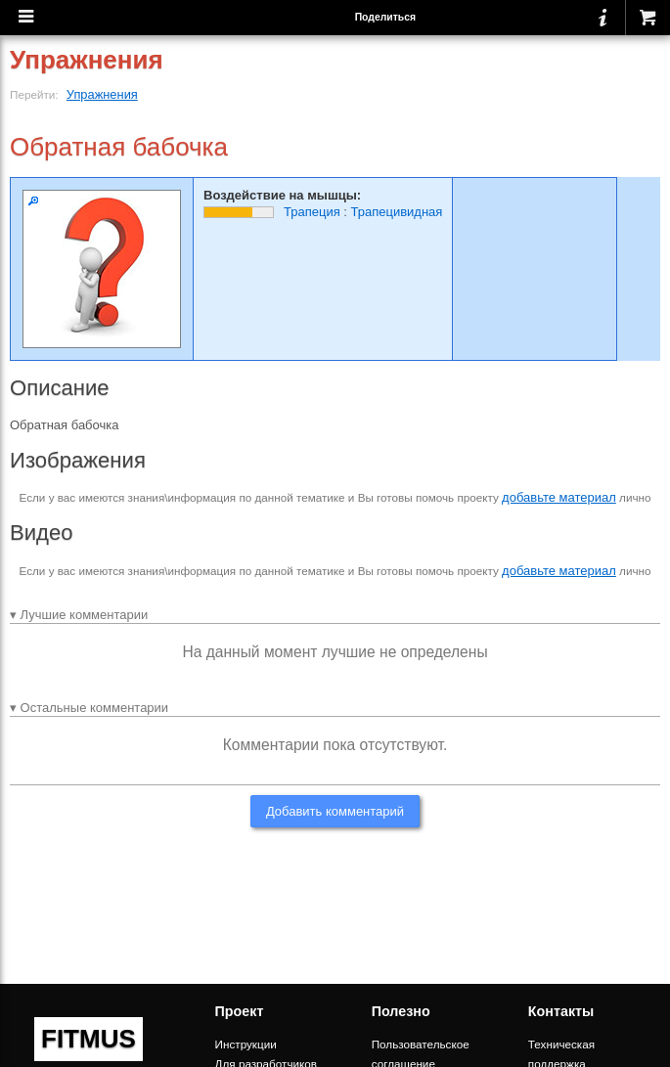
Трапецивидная (397, 211)
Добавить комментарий (335, 811)
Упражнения (102, 94)
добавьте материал (559, 497)
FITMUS (88, 1038)
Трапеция (312, 211)
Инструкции (246, 1044)
